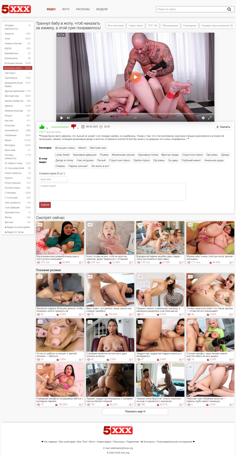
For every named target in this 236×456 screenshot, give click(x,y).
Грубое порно (142, 160)
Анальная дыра (214, 160)
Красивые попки (148, 154)
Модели (102, 9)
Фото (65, 9)
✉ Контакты (148, 441)
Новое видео (104, 441)
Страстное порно (192, 154)
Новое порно (136, 25)
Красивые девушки (84, 154)
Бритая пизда (170, 154)
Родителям (133, 441)
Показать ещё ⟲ (135, 411)
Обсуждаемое (170, 25)
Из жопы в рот (100, 166)
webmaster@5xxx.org (121, 448)
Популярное (190, 25)
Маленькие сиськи (123, 154)
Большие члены (65, 147)
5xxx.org (125, 452)
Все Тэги (82, 441)
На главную (50, 441)
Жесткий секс (98, 147)
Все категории (116, 25)
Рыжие (104, 154)
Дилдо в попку (64, 160)
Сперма (60, 166)
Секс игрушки (85, 160)
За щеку (173, 160)
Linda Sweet (62, 154)
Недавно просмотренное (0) (217, 25)
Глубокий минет (191, 160)
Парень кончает (78, 166)
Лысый (101, 160)
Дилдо (225, 154)
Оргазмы (212, 154)
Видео (51, 9)
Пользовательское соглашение (174, 441)
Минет (82, 147)
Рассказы (83, 9)
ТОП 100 (152, 25)
